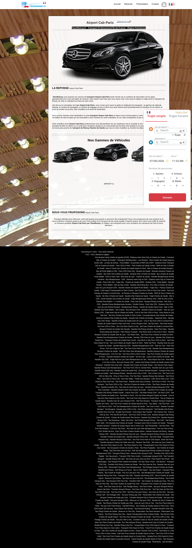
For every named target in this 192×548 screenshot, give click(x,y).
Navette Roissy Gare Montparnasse (108, 368)
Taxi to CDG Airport (140, 470)
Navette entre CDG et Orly (126, 409)
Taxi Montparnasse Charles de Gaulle (155, 473)
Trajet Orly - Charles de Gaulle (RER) (130, 282)
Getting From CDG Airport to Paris (160, 536)
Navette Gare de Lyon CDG (162, 368)
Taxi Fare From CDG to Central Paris (137, 368)
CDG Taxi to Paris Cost (160, 379)
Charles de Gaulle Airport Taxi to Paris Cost (127, 426)
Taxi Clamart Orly (160, 412)
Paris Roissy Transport (129, 332)
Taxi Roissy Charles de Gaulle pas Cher (118, 503)
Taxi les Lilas (140, 357)
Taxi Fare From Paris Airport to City (138, 348)
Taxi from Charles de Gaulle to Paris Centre (125, 315)
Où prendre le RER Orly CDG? (142, 263)
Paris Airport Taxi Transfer (142, 412)
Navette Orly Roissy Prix (150, 417)
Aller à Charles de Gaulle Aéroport (160, 268)
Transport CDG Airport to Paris (132, 528)
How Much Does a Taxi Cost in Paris (153, 332)
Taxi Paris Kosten (166, 324)
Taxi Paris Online (145, 487)
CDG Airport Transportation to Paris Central (117, 290)
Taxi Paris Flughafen (147, 448)
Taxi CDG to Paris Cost (111, 379)
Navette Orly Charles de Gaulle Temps (138, 365)
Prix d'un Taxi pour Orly (131, 473)
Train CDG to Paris (123, 266)
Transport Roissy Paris (121, 453)
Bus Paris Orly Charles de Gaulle (116, 274)
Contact (155, 4)
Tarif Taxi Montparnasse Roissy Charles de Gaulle (151, 451)
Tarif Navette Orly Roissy (163, 409)
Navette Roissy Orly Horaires (153, 376)
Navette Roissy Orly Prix (123, 525)
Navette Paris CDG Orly (104, 371)
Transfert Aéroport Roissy (121, 489)
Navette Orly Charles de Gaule (136, 296)
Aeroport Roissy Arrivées (153, 302)
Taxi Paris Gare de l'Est (113, 487)
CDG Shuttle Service (106, 431)
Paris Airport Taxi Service (123, 509)
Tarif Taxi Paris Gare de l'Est (119, 451)
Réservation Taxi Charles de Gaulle (156, 495)
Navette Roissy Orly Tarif (115, 459)
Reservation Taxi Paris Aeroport (148, 511)
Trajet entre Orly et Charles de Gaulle (119, 313)
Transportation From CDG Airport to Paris (149, 525)
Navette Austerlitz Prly (109, 387)
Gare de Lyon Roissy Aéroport (109, 307)
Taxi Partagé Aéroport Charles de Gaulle (157, 467)
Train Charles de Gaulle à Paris (143, 266)
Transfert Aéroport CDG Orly (162, 509)
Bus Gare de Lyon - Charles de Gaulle (135, 277)
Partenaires (156, 542)
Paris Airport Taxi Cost (156, 360)
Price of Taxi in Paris (121, 376)
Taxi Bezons (160, 462)
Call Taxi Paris (164, 426)
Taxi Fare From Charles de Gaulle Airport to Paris (129, 404)
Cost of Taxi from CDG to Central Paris (158, 321)
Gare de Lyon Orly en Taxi (144, 503)
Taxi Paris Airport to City (133, 445)
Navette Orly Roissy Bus (139, 285)
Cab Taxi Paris (164, 404)
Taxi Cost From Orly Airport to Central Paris (142, 398)
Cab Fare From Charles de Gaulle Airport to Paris (136, 533)
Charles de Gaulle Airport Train (151, 307)
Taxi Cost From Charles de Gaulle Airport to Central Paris (124, 536)
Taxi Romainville (151, 426)
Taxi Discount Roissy (142, 509)
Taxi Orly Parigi (155, 437)
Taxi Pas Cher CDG (118, 492)
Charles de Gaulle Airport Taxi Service (125, 417)
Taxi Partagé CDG (113, 495)
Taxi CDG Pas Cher (102, 492)
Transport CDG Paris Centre (130, 456)
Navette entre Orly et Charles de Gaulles (157, 522)
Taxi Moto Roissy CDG (148, 393)
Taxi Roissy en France (123, 470)
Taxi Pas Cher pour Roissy (137, 492)
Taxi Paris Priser (121, 382)
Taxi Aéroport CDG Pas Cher (117, 481)
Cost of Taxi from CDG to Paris (146, 313)
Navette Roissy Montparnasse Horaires (117, 304)
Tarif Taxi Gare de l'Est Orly (162, 489)
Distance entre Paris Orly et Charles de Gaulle (147, 257)
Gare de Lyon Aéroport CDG (106, 288)
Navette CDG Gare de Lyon (144, 337)
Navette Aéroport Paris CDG (137, 437)
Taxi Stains (153, 404)
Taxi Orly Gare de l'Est (147, 464)
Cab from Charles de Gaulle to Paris (137, 384)
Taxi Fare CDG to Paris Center (134, 354)
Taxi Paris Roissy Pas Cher (115, 514)
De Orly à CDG (164, 393)
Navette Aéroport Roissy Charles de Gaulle (157, 434)
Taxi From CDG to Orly (161, 517)
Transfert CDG (134, 481)
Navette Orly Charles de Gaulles (141, 318)
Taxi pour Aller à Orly (124, 520)
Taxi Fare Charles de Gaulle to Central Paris (156, 326)
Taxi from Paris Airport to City (111, 445)
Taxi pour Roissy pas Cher (132, 495)
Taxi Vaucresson (112, 456)
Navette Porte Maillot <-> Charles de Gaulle (112, 302)
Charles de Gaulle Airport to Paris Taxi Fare (113, 324)
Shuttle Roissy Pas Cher (103, 525)
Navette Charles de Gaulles (152, 310)
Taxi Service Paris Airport (163, 365)
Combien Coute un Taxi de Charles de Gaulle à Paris (153, 520)
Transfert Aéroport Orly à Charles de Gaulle (145, 498)
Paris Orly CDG (151, 304)
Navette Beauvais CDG (122, 346)
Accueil (117, 4)
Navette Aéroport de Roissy (156, 431)
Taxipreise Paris (161, 318)
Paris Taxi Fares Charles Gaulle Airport (130, 431)
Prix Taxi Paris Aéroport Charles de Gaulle (151, 395)
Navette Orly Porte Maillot (104, 310)
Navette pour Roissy (106, 470)
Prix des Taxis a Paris (147, 462)
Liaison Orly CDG (131, 393)
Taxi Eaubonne (114, 420)
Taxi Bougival (110, 409)
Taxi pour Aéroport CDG (119, 500)
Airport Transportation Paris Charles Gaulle (143, 514)
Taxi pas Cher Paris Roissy (111, 506)
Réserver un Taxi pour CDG (140, 500)
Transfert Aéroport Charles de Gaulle (120, 357)
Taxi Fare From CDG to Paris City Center (150, 290)
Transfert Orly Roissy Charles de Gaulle (123, 464)
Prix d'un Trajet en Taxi (114, 348)
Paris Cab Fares (137, 302)
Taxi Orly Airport (155, 470)
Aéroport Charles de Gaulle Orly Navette (114, 329)
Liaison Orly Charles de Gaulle (158, 357)
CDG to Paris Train (112, 277)
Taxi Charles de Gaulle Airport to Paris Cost (152, 506)
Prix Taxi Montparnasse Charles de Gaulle (129, 406)
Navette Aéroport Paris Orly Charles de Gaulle (128, 390)
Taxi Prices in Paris (159, 382)
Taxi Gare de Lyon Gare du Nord (138, 459)
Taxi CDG (160, 420)
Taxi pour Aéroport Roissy (163, 487)
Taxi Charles (120, 310)
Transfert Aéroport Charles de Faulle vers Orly (117, 442)
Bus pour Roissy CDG (125, 362)
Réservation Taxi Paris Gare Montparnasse (125, 467)
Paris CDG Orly (109, 282)
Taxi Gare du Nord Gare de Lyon (131, 387)
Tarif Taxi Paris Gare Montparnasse (132, 351)
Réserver (128, 4)
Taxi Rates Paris (133, 335)
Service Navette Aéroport (147, 371)
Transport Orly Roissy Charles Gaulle (109, 393)
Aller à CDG (168, 307)
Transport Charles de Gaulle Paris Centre (120, 340)
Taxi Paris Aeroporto (145, 409)
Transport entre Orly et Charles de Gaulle (149, 423)
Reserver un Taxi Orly (126, 511)
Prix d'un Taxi (116, 354)
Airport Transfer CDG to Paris (147, 531)
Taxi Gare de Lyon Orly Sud (132, 478)
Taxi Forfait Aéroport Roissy (144, 420)
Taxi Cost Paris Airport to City (127, 326)
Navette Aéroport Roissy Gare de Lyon (124, 434)
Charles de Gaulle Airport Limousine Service (113, 539)
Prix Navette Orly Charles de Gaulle (119, 423)
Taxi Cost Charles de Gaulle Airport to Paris (126, 343)
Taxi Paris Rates (127, 379)
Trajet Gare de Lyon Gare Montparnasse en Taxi (128, 360)
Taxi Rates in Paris (127, 395)
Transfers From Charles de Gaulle (160, 390)
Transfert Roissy (128, 506)
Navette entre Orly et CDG (137, 373)
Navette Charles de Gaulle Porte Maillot (133, 288)
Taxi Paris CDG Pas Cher (141, 489)
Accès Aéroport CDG (139, 324)
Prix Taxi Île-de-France (118, 415)
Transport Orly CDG (125, 475)
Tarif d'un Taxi (160, 346)
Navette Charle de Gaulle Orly (125, 371)
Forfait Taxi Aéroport (142, 379)
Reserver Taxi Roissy (113, 478)
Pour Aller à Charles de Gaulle (161, 285)
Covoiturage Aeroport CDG (152, 456)
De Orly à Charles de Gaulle (112, 296)
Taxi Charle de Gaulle (113, 473)
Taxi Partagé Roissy (130, 487)
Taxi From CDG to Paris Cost (140, 415)
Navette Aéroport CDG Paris (120, 440)
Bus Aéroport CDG (133, 310)
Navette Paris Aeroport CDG (141, 453)
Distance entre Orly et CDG (137, 279)
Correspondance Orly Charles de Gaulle (158, 315)
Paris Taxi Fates (161, 329)
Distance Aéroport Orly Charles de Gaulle (111, 318)
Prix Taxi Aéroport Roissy (131, 522)
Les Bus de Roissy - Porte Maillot (116, 263)
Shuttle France (138, 304)
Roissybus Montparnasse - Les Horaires (133, 260)
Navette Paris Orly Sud (105, 412)
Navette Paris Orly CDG (113, 365)
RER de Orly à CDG (165, 299)
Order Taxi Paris (127, 420)
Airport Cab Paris (103, 489)
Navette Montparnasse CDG (143, 346)
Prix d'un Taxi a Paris (165, 429)
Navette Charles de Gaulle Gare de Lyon (127, 321)
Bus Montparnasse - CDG (115, 279)
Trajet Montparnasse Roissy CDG (143, 299)
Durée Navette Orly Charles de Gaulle (115, 299)
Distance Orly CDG (165, 304)
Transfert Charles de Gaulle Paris (113, 437)
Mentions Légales (102, 255)
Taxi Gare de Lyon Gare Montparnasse (141, 429)
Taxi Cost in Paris (152, 406)
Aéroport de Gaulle (143, 271)
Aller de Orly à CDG (121, 285)
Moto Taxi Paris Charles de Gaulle (108, 522)
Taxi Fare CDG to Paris (106, 326)
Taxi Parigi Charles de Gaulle (106, 511)
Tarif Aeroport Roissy (117, 373)
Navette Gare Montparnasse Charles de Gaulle (114, 337)
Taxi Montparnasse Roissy (154, 478)
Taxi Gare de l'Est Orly (157, 492)
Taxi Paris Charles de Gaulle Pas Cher (125, 484)
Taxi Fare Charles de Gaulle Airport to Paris (118, 531)
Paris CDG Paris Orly (127, 271)
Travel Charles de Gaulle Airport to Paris (146, 539)
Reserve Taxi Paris (143, 442)
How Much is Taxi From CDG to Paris (151, 340)
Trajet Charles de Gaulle (158, 296)
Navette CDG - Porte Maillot (156, 282)
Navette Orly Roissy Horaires (142, 329)
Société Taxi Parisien (123, 412)
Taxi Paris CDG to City (113, 384)
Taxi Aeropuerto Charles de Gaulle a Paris (123, 448)
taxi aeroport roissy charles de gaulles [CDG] (112, 257)
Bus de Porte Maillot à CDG (106, 271)
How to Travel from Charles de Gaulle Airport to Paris (126, 268)
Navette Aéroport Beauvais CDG (157, 387)
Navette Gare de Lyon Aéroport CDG (121, 401)
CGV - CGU (90, 255)
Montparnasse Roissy (130, 307)
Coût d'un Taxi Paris (117, 429)
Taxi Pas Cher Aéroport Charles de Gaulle (135, 517)
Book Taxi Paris (167, 440)
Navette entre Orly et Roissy (139, 382)
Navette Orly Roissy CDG (144, 475)
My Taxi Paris (153, 324)
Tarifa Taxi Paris (150, 343)
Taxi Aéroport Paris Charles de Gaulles (122, 462)
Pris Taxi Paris (135, 376)
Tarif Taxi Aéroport (143, 401)
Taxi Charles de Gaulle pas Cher (154, 481)
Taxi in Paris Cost (154, 373)
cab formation (167, 542)
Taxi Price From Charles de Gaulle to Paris (157, 335)
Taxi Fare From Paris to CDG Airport (146, 440)
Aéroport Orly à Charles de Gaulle (142, 274)
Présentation (142, 4)
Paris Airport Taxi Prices (161, 459)
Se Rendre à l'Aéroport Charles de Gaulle (137, 293)
